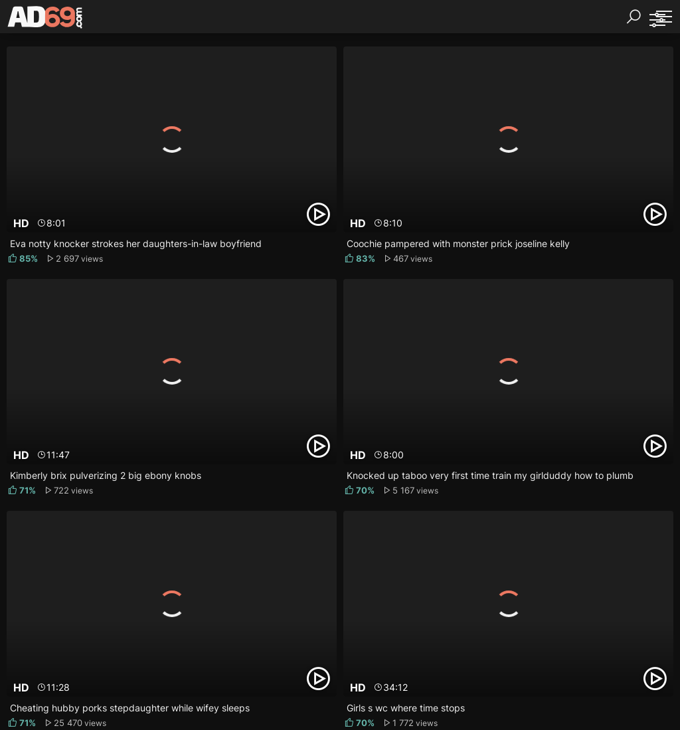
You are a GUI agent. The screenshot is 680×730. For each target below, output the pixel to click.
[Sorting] (657, 20)
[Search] (633, 16)
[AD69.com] (45, 20)
